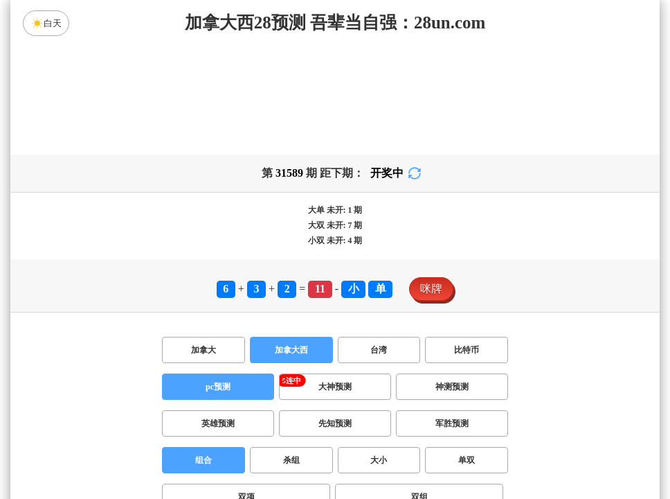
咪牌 (431, 289)
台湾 (378, 350)
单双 (466, 460)
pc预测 (218, 387)
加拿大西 (291, 350)
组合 (203, 460)
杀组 (291, 460)
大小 (378, 460)
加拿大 (203, 350)
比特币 (466, 350)
